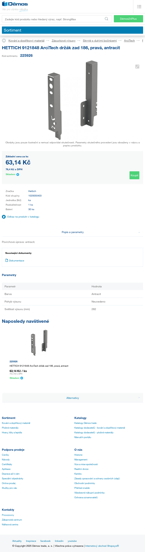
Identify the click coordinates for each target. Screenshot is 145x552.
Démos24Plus (128, 18)
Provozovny (8, 514)
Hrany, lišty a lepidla (12, 432)
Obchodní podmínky (84, 483)
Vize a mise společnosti (86, 464)
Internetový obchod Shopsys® (102, 545)
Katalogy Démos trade (85, 422)
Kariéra (77, 473)
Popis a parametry (101, 232)
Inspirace (31, 540)
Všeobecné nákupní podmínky (89, 492)
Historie (78, 454)
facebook (45, 540)
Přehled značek (82, 487)
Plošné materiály (10, 427)
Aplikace (6, 468)
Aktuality (17, 540)
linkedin (59, 540)
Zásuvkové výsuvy (64, 40)
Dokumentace (14, 260)
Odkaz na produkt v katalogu (23, 216)
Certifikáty (7, 464)
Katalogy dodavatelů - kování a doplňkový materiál (99, 427)
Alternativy (103, 397)
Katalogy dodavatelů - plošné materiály (93, 432)
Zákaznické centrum (12, 519)
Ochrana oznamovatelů (86, 497)
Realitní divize (81, 468)
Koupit (134, 175)
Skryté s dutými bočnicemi (100, 40)
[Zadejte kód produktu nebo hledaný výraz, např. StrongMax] (57, 18)
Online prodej (8, 483)
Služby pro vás (9, 487)
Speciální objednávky (12, 478)
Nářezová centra (10, 524)
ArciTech (129, 40)
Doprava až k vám (10, 473)
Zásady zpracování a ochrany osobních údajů (97, 478)
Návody (6, 459)
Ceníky (5, 454)
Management (80, 459)
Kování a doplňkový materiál (26, 40)
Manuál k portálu (82, 437)
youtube (72, 540)
